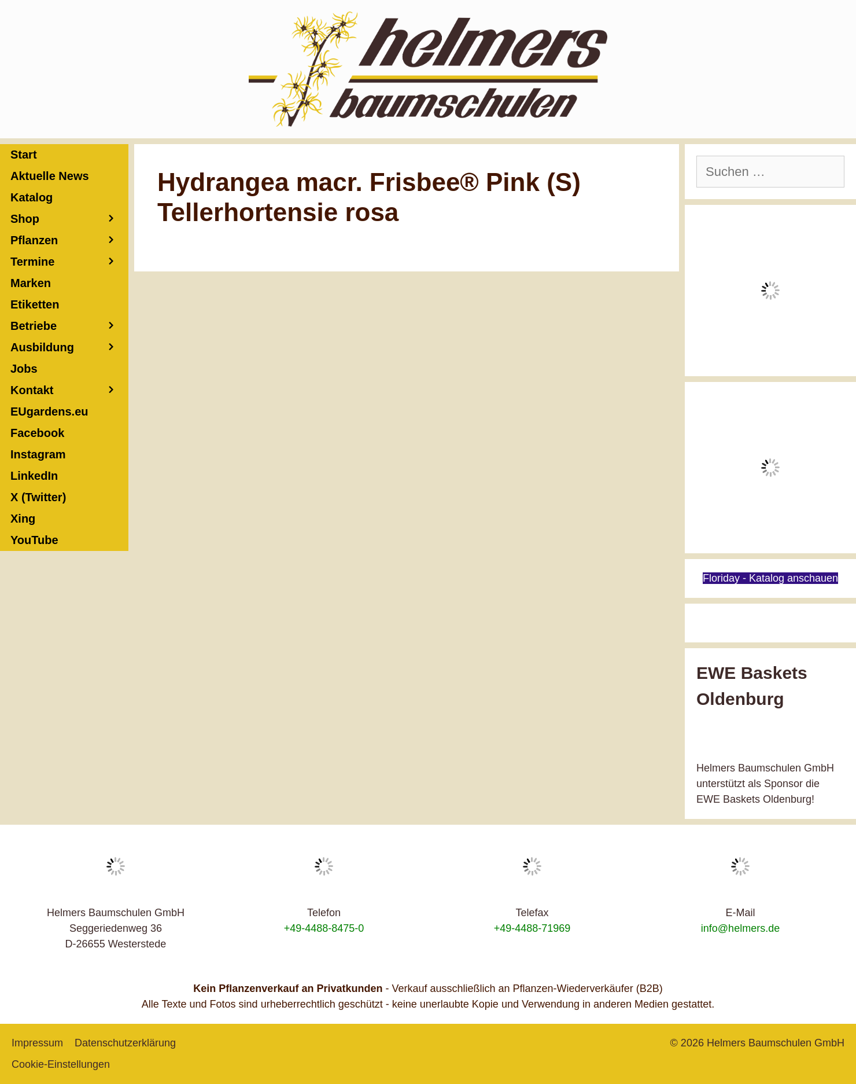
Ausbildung (69, 347)
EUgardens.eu (49, 411)
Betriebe (69, 326)
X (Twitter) (38, 497)
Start (23, 154)
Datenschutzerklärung (125, 1043)
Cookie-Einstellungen (61, 1064)
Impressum (37, 1043)
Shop (69, 219)
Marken (30, 283)
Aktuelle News (49, 176)
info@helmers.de (740, 928)
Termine (69, 262)
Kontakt (69, 390)
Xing (22, 518)
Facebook (37, 433)
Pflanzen (69, 240)
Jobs (24, 368)
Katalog (31, 197)
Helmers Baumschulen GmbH (775, 1043)
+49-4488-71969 (532, 928)
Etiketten (34, 304)
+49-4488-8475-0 (324, 928)
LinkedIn (34, 475)
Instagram (38, 454)
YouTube (34, 540)
